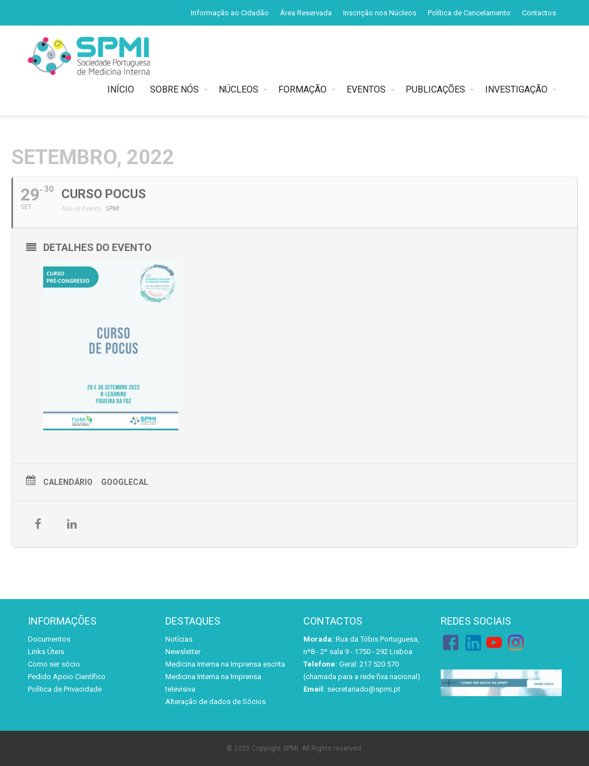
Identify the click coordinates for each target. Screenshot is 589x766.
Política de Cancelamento (469, 13)
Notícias (179, 639)
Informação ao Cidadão (230, 13)
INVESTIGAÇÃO (516, 89)
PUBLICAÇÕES (435, 89)
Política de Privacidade (65, 689)
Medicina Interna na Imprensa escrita (225, 664)
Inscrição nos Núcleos (379, 13)
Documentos (49, 639)
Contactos (539, 13)
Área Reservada (306, 13)
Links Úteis (46, 651)
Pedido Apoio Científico (67, 676)
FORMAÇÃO (302, 89)
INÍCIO (123, 89)
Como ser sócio (54, 664)
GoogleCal (124, 482)
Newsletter (182, 651)
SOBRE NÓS (174, 89)
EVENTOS (366, 89)
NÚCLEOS (238, 89)
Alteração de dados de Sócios (215, 701)
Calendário (68, 482)
